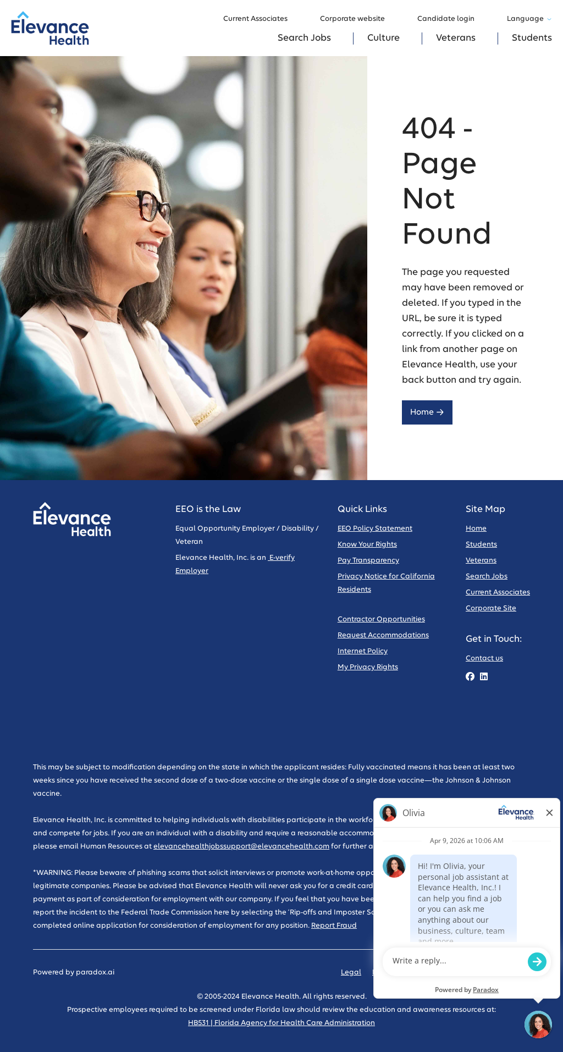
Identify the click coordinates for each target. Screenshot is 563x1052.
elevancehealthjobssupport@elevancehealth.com (241, 846)
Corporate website (357, 19)
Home (427, 412)
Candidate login (451, 19)
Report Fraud (334, 925)
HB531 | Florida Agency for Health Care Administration (281, 1023)
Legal (351, 972)
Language (529, 19)
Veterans (456, 38)
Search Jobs (304, 38)
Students (532, 38)
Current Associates (260, 19)
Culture (383, 38)
